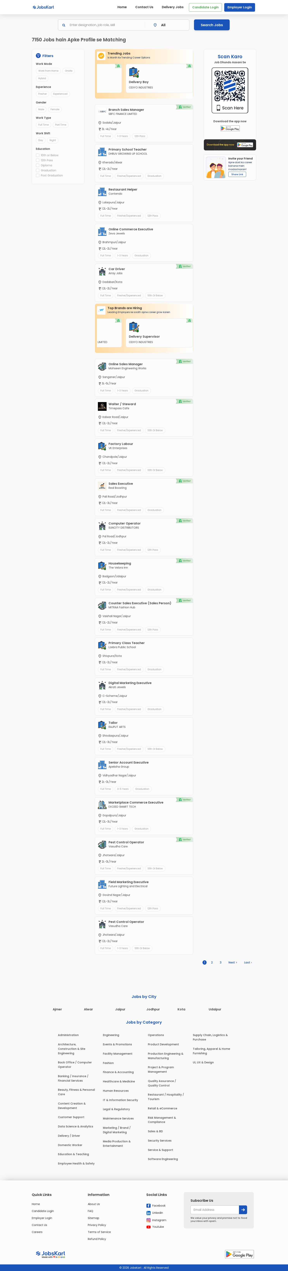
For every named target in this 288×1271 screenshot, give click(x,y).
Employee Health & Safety (76, 1163)
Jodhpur (153, 1009)
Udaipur (215, 1009)
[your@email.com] (215, 1209)
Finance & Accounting (118, 1072)
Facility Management (117, 1054)
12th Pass (47, 160)
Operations (156, 1035)
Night (53, 140)
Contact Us (144, 7)
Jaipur (120, 1009)
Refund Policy (97, 1239)
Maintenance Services (118, 1118)
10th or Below (49, 155)
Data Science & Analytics (75, 1126)
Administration (68, 1035)
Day (40, 140)
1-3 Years (122, 136)
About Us (94, 1204)
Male (41, 109)
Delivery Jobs (173, 7)
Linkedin (154, 1213)
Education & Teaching (73, 1154)
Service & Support (160, 1150)
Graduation (48, 170)
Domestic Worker (70, 1145)
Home (122, 7)
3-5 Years (123, 789)
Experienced (60, 93)
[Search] (106, 25)
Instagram (156, 1220)
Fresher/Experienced (129, 176)
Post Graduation (52, 175)
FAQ (90, 1211)
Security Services (160, 1141)
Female (55, 109)
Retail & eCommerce (162, 1108)
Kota (181, 1009)
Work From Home (48, 70)
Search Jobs (212, 25)
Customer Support (71, 1117)
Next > (233, 962)
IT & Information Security (120, 1100)
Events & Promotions (117, 1044)
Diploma (46, 165)
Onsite (68, 70)
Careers (37, 1232)
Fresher (42, 93)
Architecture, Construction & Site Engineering (71, 1048)
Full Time (43, 124)
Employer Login (240, 7)
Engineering (111, 1035)
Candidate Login (205, 7)
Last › (248, 962)
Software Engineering (163, 1159)
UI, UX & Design (203, 1062)
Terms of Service (99, 1232)
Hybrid (42, 78)
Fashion (108, 1063)
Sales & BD (155, 1131)
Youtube (155, 1227)
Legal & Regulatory (116, 1109)
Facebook (156, 1206)
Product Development (163, 1044)
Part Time (60, 124)
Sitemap (93, 1218)
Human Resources (116, 1091)
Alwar (88, 1009)
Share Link (237, 174)
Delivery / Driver (69, 1136)
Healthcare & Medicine (119, 1081)
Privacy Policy (97, 1225)
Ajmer (57, 1009)
